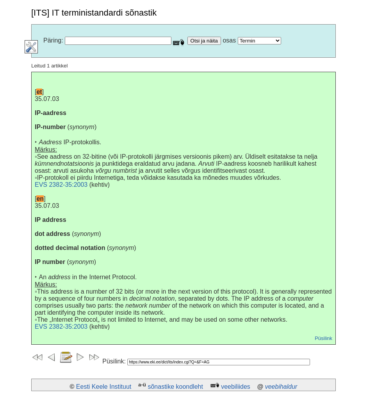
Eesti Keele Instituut (103, 386)
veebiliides (235, 386)
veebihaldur (281, 386)
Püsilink (323, 338)
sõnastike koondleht (175, 386)
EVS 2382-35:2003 (61, 184)
